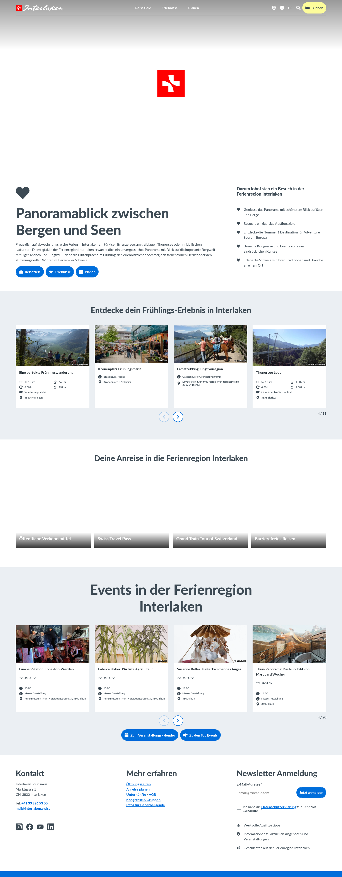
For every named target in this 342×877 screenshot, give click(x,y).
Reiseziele (143, 8)
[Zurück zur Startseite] (40, 8)
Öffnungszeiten (138, 784)
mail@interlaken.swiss (33, 808)
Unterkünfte (136, 795)
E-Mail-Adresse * (249, 784)
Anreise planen (138, 789)
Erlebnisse (170, 8)
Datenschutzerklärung (278, 807)
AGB (152, 795)
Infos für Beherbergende (145, 805)
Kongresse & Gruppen (143, 800)
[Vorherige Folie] (164, 417)
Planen (193, 8)
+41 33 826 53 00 (34, 803)
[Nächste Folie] (178, 417)
